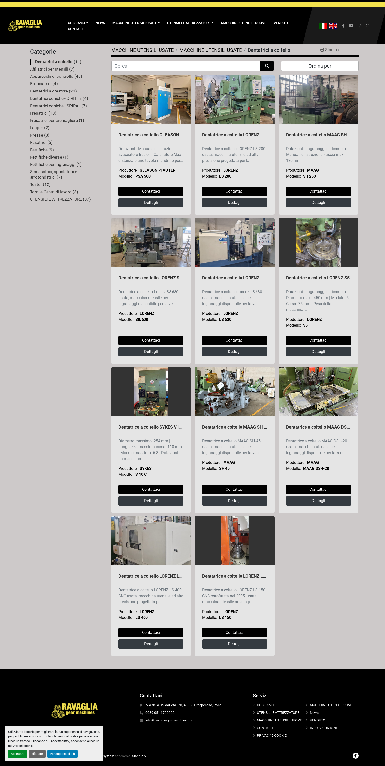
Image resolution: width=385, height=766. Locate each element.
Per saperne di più (62, 754)
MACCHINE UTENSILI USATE (134, 23)
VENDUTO (281, 23)
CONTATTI (76, 29)
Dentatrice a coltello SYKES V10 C (152, 426)
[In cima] (356, 756)
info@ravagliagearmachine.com (169, 720)
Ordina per (319, 66)
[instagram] (360, 26)
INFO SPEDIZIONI (323, 728)
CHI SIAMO (265, 705)
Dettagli (151, 202)
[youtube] (351, 26)
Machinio (139, 756)
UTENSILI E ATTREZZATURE (189, 23)
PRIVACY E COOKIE (272, 735)
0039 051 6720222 (160, 713)
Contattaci (151, 191)
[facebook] (343, 26)
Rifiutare (37, 754)
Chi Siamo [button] (76, 23)
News (100, 23)
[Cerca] (185, 66)
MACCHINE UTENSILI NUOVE (243, 23)
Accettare (17, 754)
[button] (136, 23)
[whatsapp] (367, 26)
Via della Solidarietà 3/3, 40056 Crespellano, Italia (183, 705)
